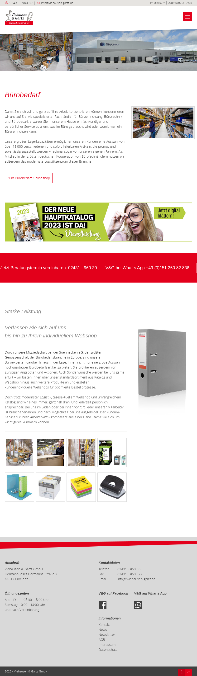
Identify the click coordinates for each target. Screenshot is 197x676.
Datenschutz (176, 3)
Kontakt (104, 624)
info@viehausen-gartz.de (57, 3)
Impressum (157, 3)
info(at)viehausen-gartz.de (136, 579)
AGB (189, 3)
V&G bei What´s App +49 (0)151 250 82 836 (147, 267)
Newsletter (107, 634)
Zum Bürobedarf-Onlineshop (28, 178)
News (103, 629)
